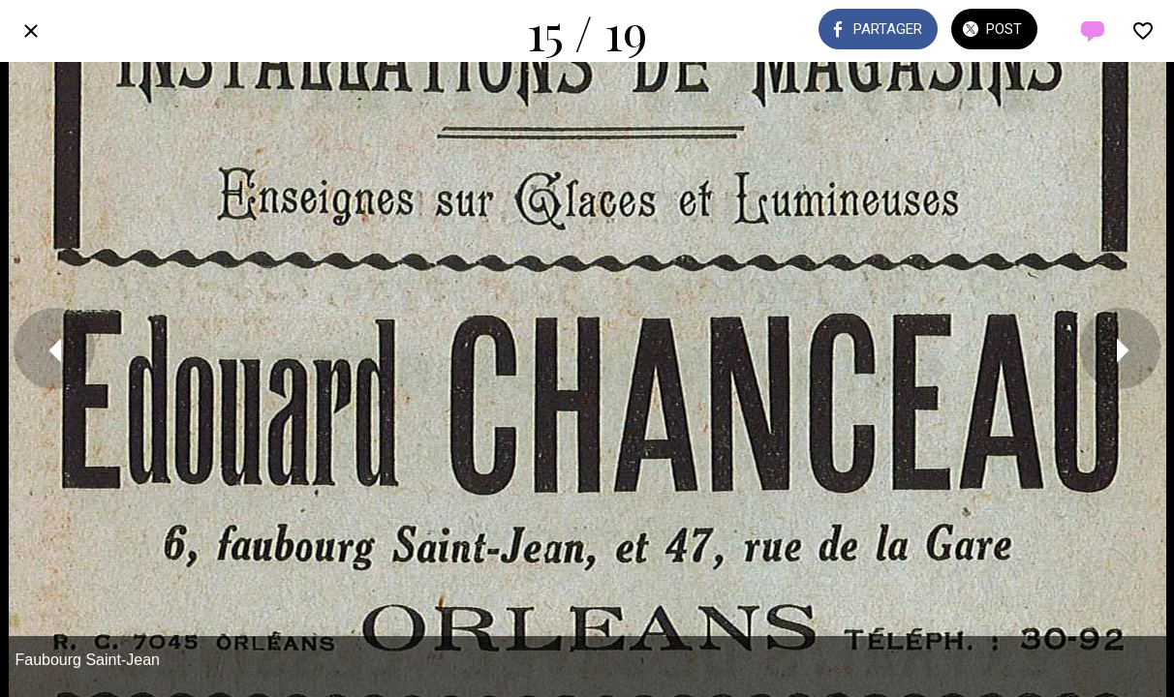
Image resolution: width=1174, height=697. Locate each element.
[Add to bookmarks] (1143, 31)
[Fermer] (31, 31)
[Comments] (1092, 31)
